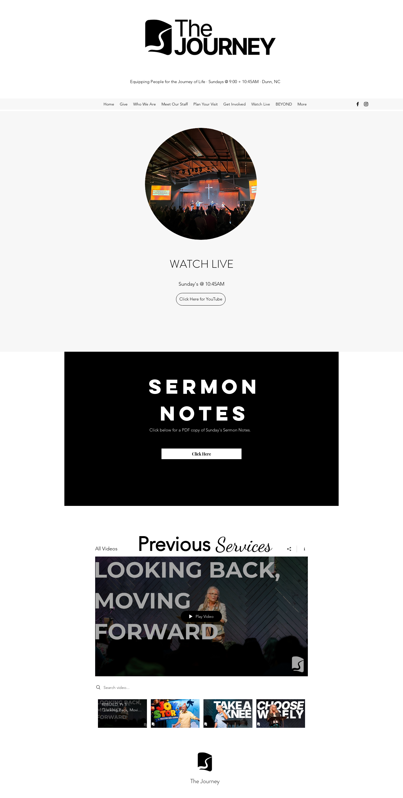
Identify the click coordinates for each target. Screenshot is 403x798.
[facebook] (357, 104)
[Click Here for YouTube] (201, 299)
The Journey (205, 781)
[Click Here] (201, 453)
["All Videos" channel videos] (201, 720)
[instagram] (366, 104)
